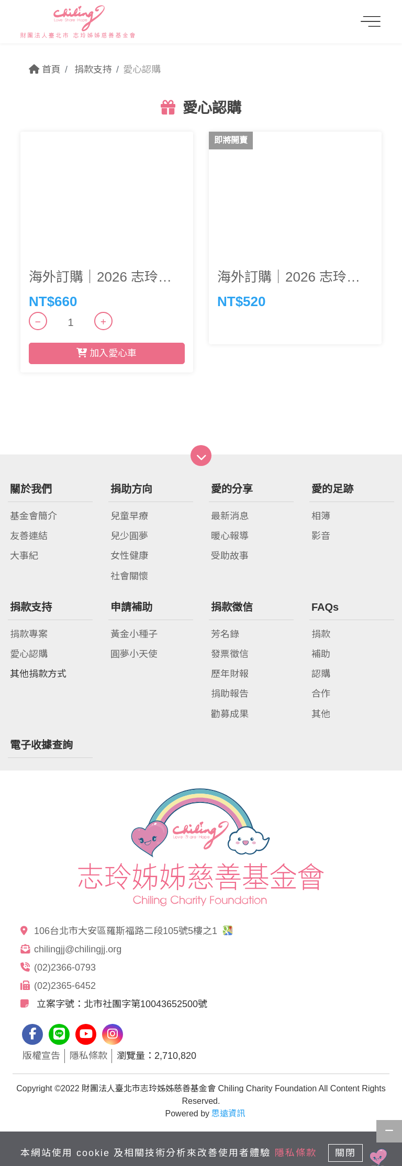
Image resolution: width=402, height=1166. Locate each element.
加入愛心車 (106, 353)
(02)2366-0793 (65, 967)
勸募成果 (230, 714)
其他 (320, 714)
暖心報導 (230, 536)
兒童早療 (129, 516)
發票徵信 (230, 654)
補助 (320, 654)
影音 (320, 536)
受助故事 (230, 556)
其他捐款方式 (38, 674)
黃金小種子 (134, 634)
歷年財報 (230, 674)
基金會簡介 (33, 516)
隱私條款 (88, 1056)
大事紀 (24, 556)
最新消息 (230, 516)
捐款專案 (29, 634)
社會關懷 (129, 576)
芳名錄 (225, 634)
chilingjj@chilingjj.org (77, 949)
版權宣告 (41, 1056)
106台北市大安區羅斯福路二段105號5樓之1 (133, 931)
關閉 (345, 1153)
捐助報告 (230, 694)
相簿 (320, 516)
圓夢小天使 (134, 654)
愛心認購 (29, 654)
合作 (320, 694)
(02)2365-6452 (65, 986)
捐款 (320, 634)
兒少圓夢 (129, 536)
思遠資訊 (228, 1113)
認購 (320, 674)
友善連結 (29, 536)
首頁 (45, 69)
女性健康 (129, 556)
